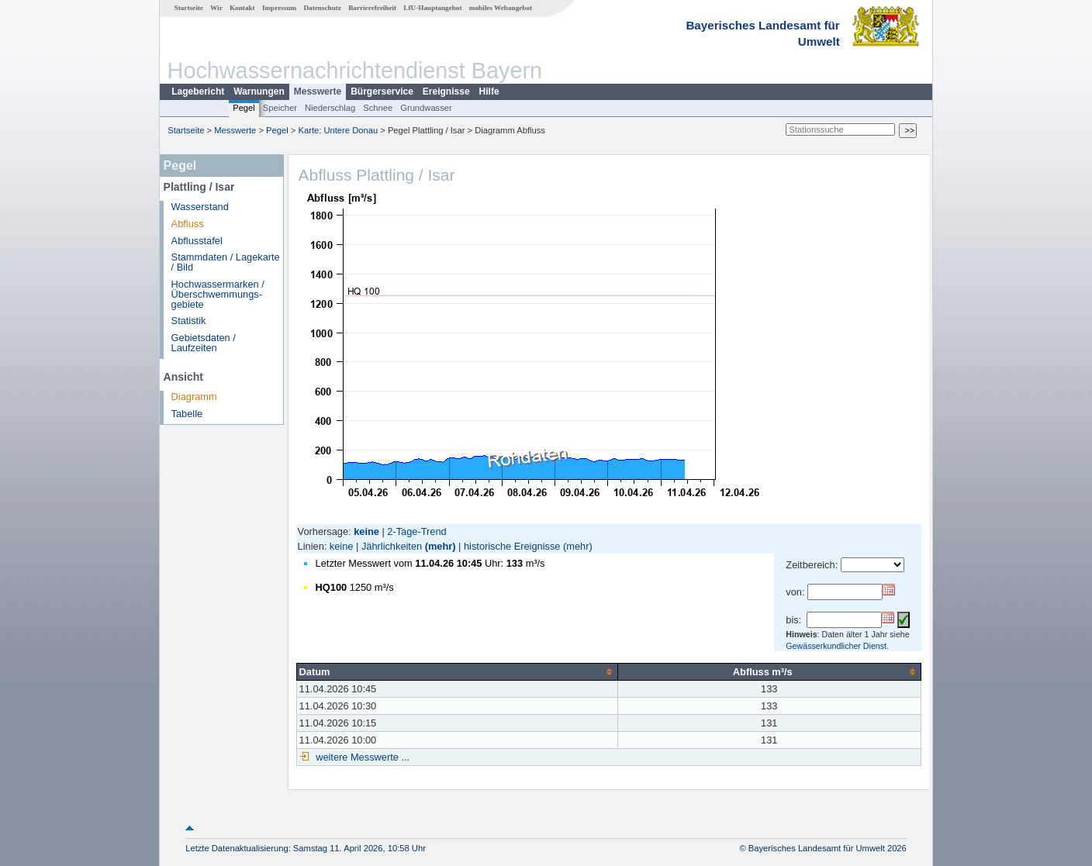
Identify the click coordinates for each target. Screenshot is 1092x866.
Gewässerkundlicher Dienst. (837, 645)
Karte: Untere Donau (338, 130)
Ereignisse (446, 91)
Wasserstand (200, 206)
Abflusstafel (197, 241)
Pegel (244, 107)
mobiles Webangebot (500, 8)
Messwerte (317, 91)
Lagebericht (197, 91)
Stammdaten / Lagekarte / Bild (225, 262)
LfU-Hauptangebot (432, 8)
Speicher (280, 107)
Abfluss (187, 223)
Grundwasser (426, 107)
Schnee (377, 107)
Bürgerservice (382, 91)
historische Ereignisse (512, 546)
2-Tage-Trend (416, 531)
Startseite (189, 8)
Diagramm (194, 396)
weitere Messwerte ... (361, 757)
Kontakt (242, 8)
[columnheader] (456, 671)
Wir (216, 8)
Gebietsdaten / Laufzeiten (203, 343)
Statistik (188, 320)
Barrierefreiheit (372, 8)
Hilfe (489, 91)
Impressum (279, 8)
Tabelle (187, 413)
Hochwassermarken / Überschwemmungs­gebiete (217, 294)
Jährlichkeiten (391, 546)
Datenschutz (322, 8)
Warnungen (259, 91)
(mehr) (440, 546)
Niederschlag (330, 107)
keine (342, 546)
